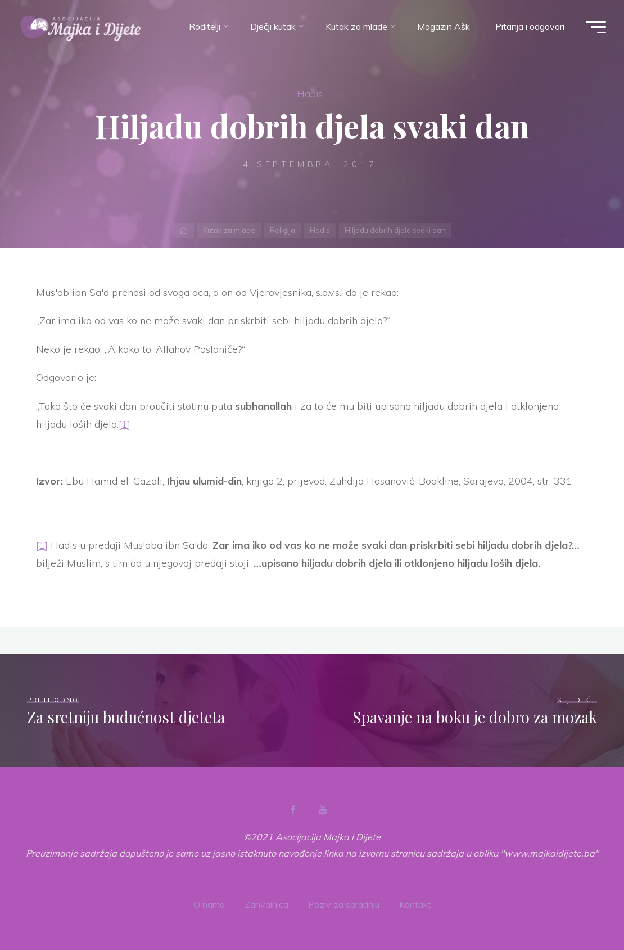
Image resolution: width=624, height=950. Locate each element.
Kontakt (415, 904)
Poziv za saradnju (343, 904)
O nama (209, 904)
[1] (124, 424)
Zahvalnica (266, 904)
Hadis (310, 93)
